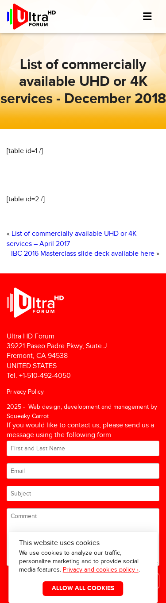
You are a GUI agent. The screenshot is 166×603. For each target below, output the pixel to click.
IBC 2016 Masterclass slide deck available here (82, 254)
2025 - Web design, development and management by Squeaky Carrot (82, 411)
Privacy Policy (25, 392)
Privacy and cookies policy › (101, 569)
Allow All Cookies (83, 588)
